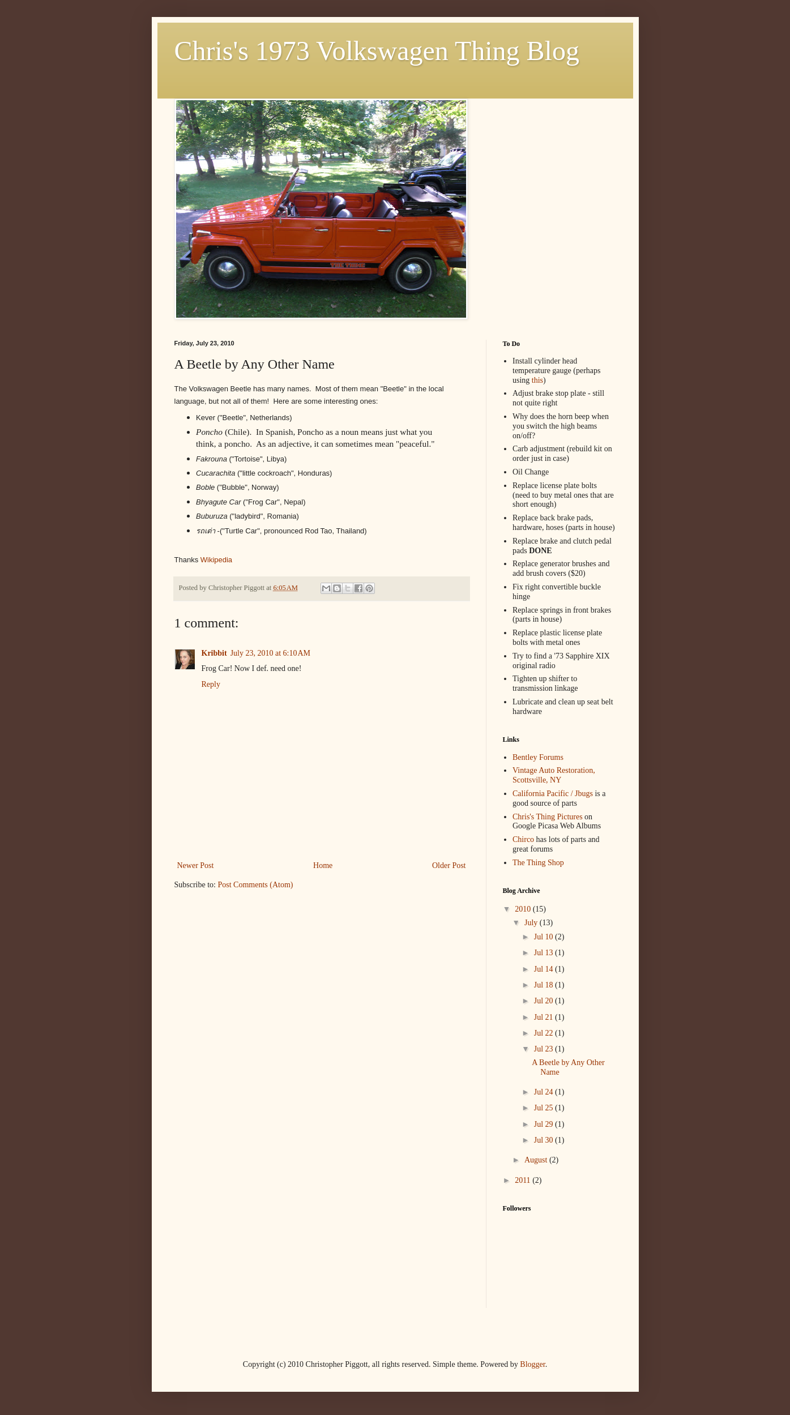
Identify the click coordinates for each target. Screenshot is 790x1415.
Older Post (449, 865)
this (537, 380)
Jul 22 (544, 1033)
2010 (524, 909)
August (536, 1160)
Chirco (523, 839)
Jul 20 (544, 1001)
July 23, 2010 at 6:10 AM (270, 653)
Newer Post (195, 865)
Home (322, 865)
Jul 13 (544, 952)
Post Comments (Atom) (255, 884)
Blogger (532, 1364)
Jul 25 (544, 1108)
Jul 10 (544, 937)
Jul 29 (544, 1124)
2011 (523, 1180)
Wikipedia (216, 559)
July (532, 922)
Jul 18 (544, 985)
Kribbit (214, 653)
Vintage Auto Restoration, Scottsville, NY (554, 775)
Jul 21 (544, 1017)
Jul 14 (544, 969)
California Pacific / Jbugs (553, 793)
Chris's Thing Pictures (548, 817)
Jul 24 (544, 1092)
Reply (211, 684)
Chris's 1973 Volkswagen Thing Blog (376, 51)
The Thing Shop (538, 862)
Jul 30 (544, 1140)
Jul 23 (544, 1049)
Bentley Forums (538, 757)
